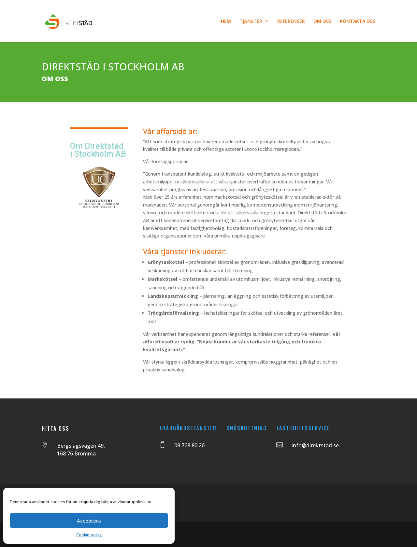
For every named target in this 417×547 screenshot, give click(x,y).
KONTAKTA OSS (357, 21)
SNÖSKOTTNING (246, 428)
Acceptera (89, 520)
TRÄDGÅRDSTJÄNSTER (188, 428)
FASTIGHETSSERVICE (303, 428)
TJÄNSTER (250, 21)
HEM (226, 21)
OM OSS (322, 21)
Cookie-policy (89, 535)
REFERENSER (291, 21)
